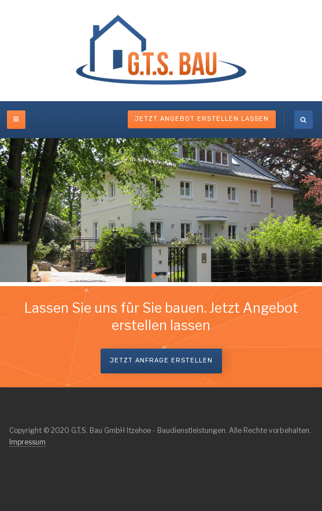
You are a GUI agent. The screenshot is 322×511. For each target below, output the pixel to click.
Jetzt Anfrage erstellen (161, 360)
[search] (303, 119)
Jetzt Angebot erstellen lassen (202, 119)
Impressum (27, 442)
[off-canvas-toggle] (16, 119)
